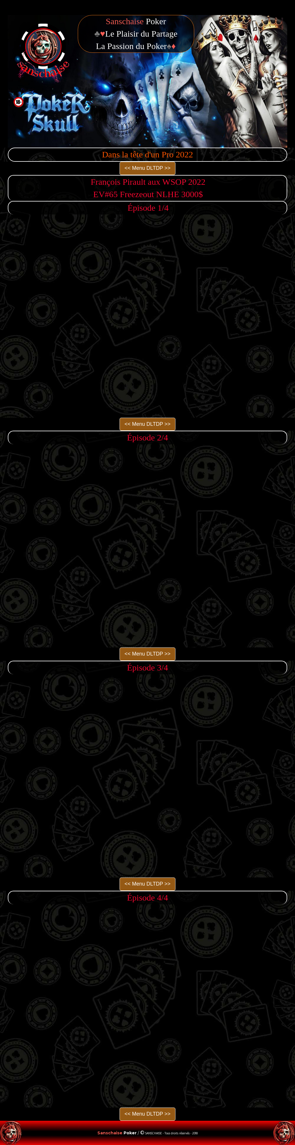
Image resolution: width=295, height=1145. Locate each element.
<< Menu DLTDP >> (147, 168)
